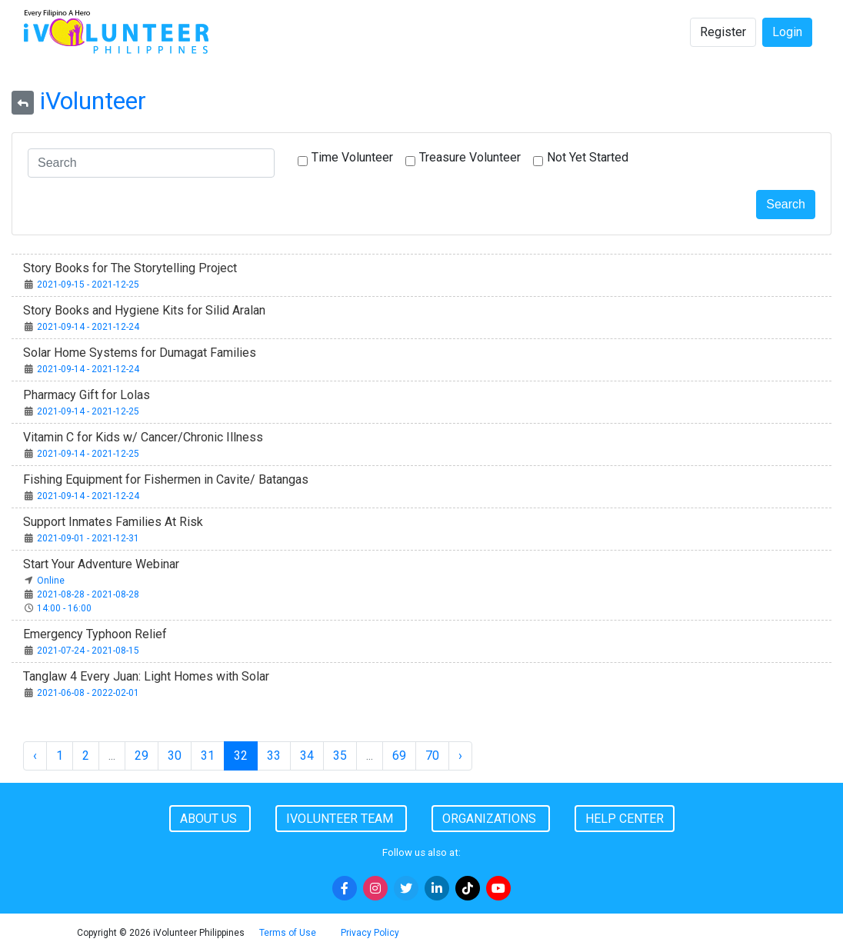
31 (208, 755)
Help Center (624, 818)
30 (175, 755)
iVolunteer (93, 100)
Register (723, 32)
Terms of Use (287, 932)
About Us (210, 818)
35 (340, 755)
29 (141, 755)
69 (399, 755)
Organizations (490, 818)
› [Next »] (460, 755)
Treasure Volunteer (470, 157)
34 (307, 755)
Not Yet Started (587, 157)
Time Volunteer (352, 157)
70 (432, 755)
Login (787, 32)
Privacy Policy (370, 932)
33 (274, 755)
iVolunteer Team (341, 818)
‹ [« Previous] (35, 755)
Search (785, 204)
